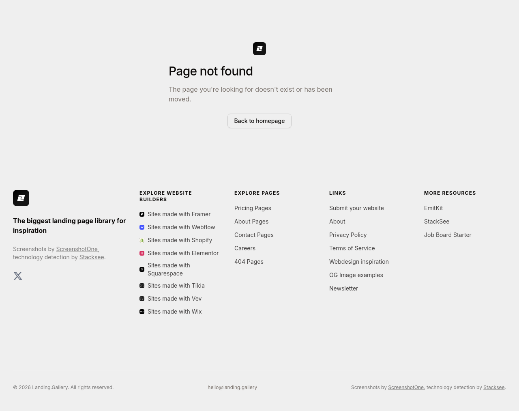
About (337, 221)
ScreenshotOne (77, 248)
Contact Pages (254, 234)
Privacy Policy (348, 234)
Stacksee (91, 257)
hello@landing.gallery (232, 387)
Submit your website (356, 207)
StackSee (436, 221)
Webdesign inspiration (359, 261)
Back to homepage (259, 120)
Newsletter (343, 288)
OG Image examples (356, 274)
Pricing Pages (252, 207)
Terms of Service (352, 248)
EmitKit (433, 207)
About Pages (251, 221)
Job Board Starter (448, 234)
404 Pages (249, 261)
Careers (244, 248)
